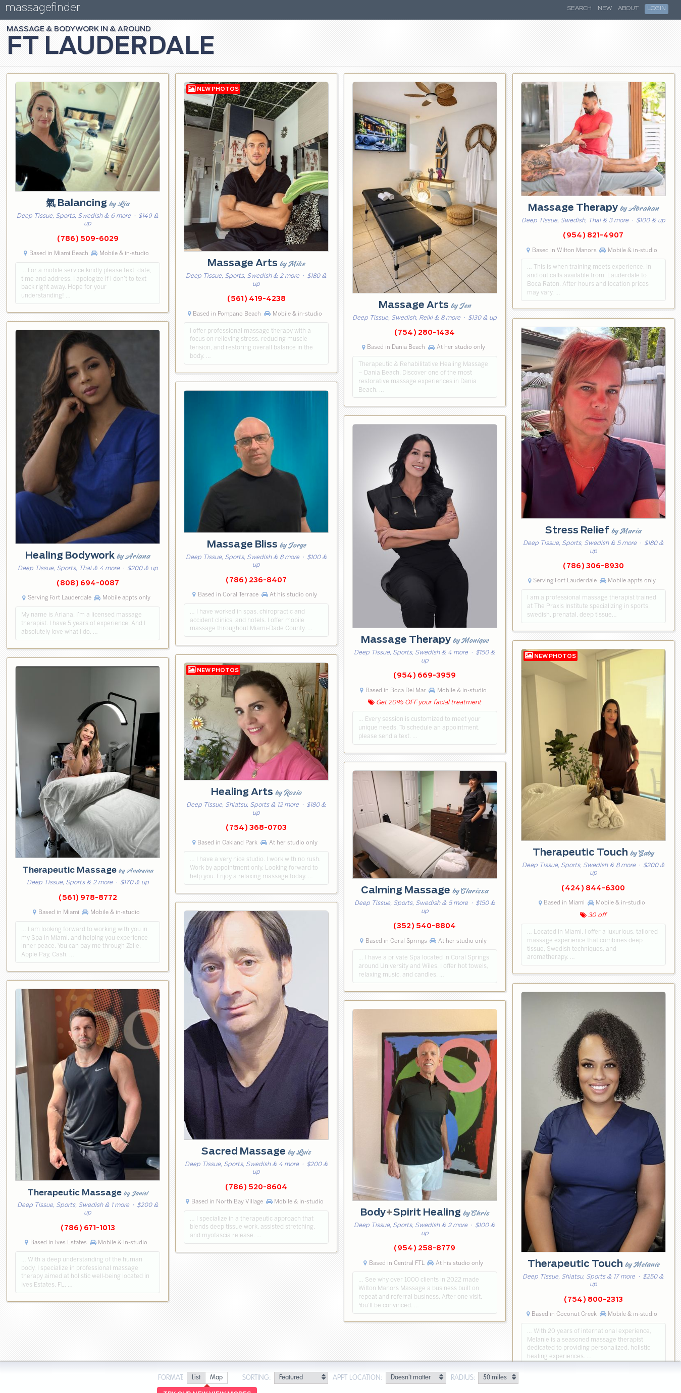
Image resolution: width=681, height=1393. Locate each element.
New (605, 9)
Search (579, 9)
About (628, 9)
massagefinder (42, 9)
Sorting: (256, 1377)
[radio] (196, 1378)
